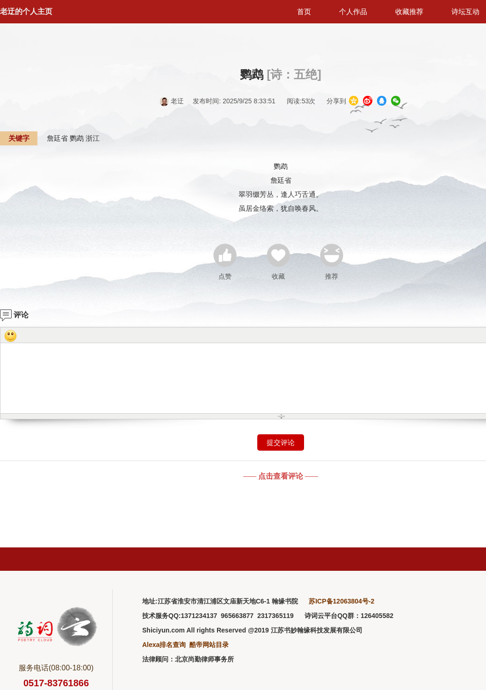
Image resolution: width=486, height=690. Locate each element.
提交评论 (281, 442)
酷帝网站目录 (209, 644)
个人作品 (353, 11)
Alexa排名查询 (164, 644)
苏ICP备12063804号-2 (341, 601)
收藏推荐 (409, 11)
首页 (304, 11)
